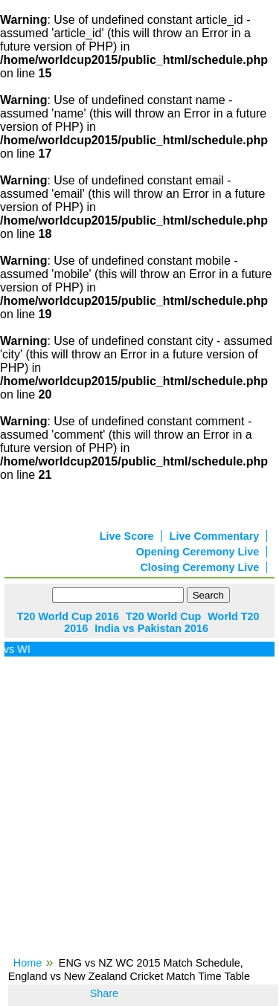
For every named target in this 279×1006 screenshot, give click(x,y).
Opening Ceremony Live (198, 552)
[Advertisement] (139, 811)
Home (27, 963)
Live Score (127, 536)
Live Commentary (215, 536)
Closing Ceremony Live (199, 567)
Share (104, 993)
